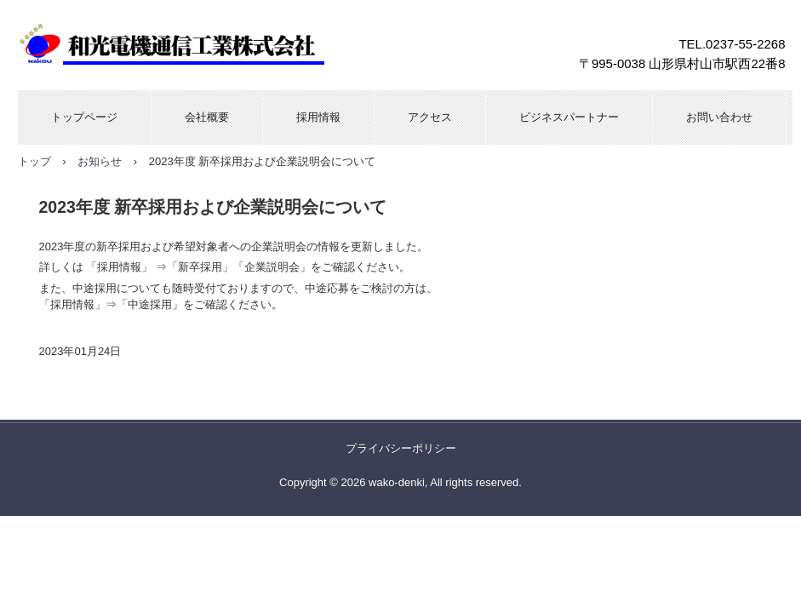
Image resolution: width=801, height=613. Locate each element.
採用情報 (318, 117)
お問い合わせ (719, 117)
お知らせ (99, 161)
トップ (34, 161)
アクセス (430, 117)
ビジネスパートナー (569, 117)
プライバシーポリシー (401, 448)
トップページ (84, 117)
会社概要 (207, 117)
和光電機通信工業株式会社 (201, 45)
